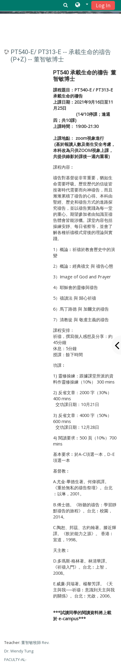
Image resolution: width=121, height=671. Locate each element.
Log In (103, 5)
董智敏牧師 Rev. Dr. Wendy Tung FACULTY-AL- (26, 651)
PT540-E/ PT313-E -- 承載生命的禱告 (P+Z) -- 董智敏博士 (61, 55)
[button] (81, 5)
